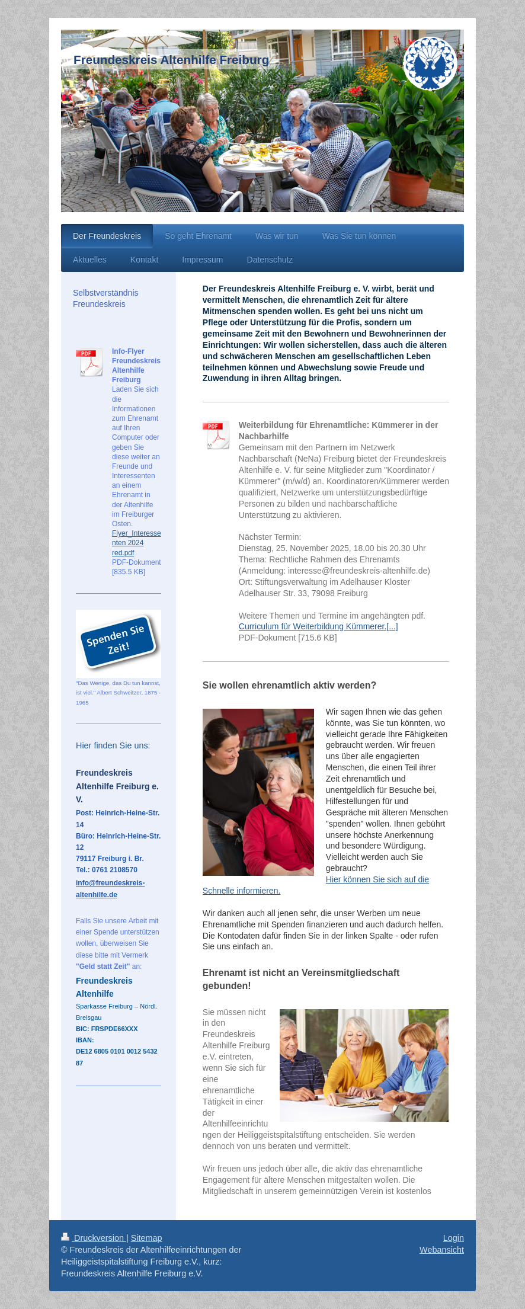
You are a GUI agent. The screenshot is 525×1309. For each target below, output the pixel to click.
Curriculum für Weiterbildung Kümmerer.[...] (318, 626)
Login (453, 1238)
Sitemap (146, 1238)
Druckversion (93, 1238)
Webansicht (442, 1249)
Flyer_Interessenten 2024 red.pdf (136, 542)
